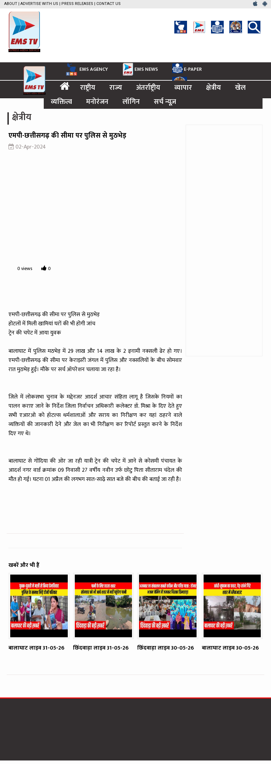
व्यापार (183, 88)
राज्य (115, 88)
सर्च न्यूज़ (165, 102)
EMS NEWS (140, 69)
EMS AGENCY (86, 69)
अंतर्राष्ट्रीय (148, 88)
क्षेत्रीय (213, 88)
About (10, 3)
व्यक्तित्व (61, 102)
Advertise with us (39, 3)
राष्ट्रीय (87, 88)
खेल (240, 88)
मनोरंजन (97, 102)
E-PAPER (187, 68)
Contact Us (108, 3)
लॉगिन (131, 102)
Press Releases (77, 3)
